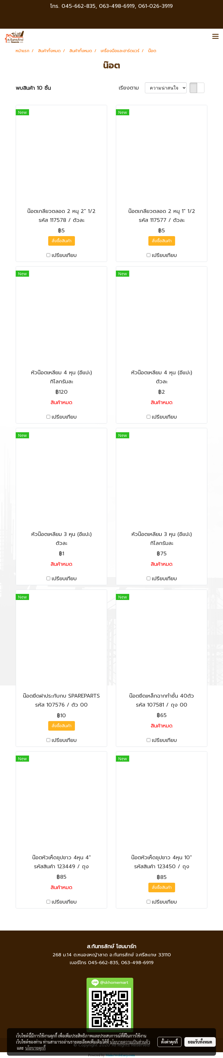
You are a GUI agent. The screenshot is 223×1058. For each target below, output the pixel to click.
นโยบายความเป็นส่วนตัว (130, 1041)
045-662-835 (79, 6)
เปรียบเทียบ (64, 255)
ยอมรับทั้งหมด (200, 1041)
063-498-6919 (137, 962)
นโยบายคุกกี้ (35, 1047)
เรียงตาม (132, 88)
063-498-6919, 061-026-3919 (136, 6)
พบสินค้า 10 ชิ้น (33, 88)
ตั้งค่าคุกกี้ (169, 1041)
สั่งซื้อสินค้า (61, 241)
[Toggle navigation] (215, 36)
